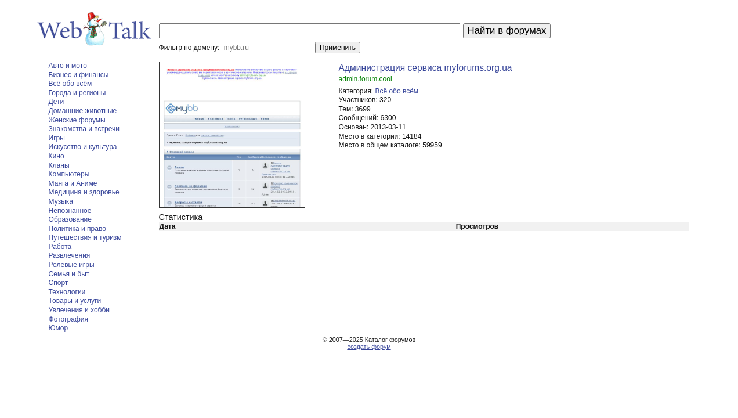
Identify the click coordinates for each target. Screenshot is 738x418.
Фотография (68, 319)
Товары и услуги (75, 301)
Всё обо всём (70, 84)
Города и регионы (77, 93)
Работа (60, 247)
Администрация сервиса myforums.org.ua (425, 68)
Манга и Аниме (73, 183)
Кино (56, 156)
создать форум (368, 346)
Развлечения (70, 255)
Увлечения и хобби (79, 310)
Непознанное (70, 211)
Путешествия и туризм (85, 237)
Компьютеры (69, 174)
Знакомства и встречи (84, 129)
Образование (70, 219)
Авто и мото (68, 66)
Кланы (59, 165)
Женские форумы (77, 120)
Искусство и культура (83, 147)
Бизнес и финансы (79, 75)
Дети (56, 102)
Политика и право (77, 229)
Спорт (58, 283)
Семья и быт (69, 274)
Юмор (58, 328)
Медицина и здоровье (84, 192)
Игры (57, 138)
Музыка (61, 201)
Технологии (67, 292)
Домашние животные (83, 111)
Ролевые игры (72, 265)
